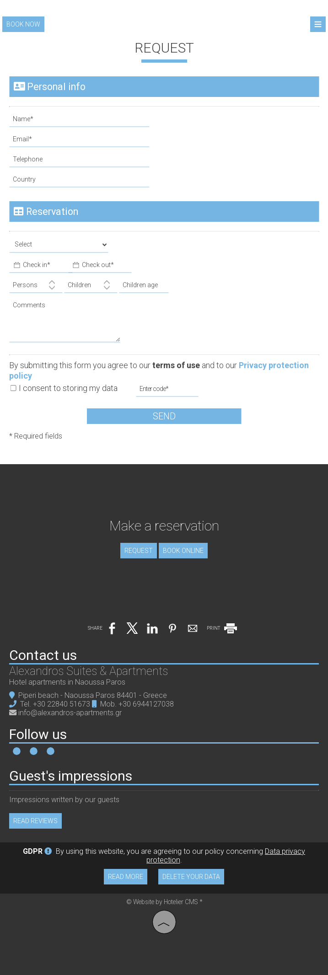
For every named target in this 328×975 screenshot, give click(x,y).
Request (138, 550)
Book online (183, 550)
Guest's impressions (70, 776)
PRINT (223, 628)
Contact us (43, 655)
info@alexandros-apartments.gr (70, 712)
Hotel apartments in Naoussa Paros (67, 682)
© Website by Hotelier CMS (162, 901)
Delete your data (191, 876)
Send (164, 416)
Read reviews (35, 821)
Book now (23, 24)
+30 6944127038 (146, 704)
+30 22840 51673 (61, 704)
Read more (125, 876)
